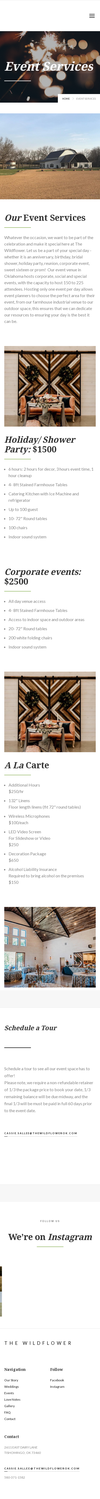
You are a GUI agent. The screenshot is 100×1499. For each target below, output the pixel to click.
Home (66, 98)
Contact (9, 1419)
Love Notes (12, 1399)
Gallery (9, 1406)
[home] (3, 15)
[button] (92, 16)
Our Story (11, 1380)
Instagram (57, 1387)
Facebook (57, 1380)
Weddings (11, 1387)
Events (9, 1393)
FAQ (7, 1412)
